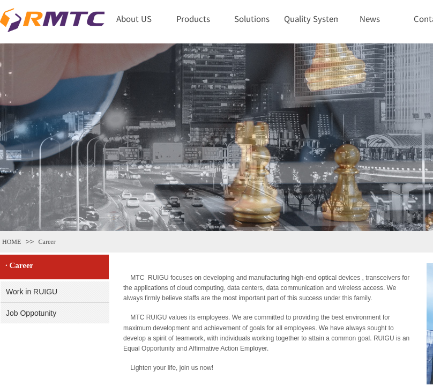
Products (193, 18)
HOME (11, 242)
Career (47, 242)
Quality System (311, 18)
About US (134, 18)
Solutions (252, 18)
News (370, 18)
